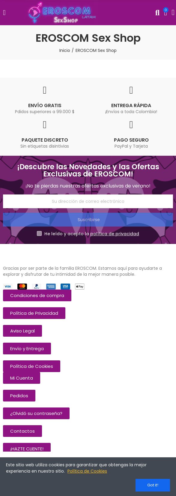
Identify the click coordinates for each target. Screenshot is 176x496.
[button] (37, 295)
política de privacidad (114, 234)
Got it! (152, 485)
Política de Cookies (87, 471)
